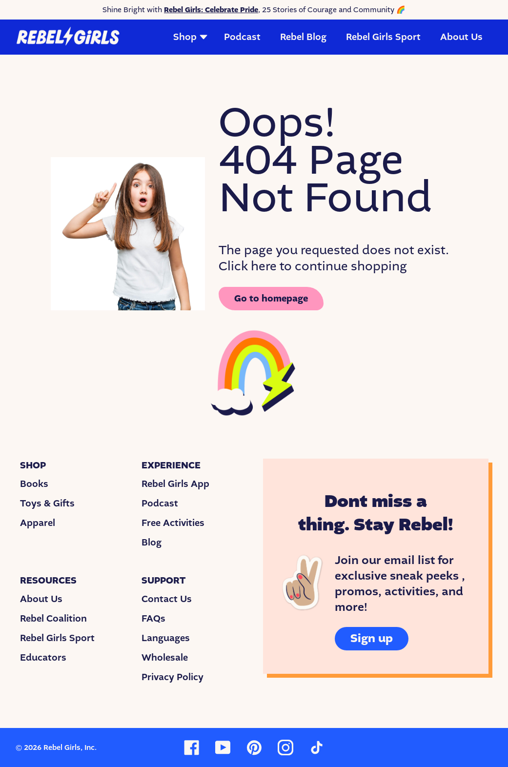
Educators (43, 657)
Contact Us (167, 599)
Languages (166, 638)
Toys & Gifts (47, 503)
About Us (461, 37)
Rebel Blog (303, 37)
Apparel (37, 523)
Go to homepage (271, 298)
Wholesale (165, 657)
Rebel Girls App (175, 484)
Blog (152, 542)
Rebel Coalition (53, 618)
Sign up (371, 638)
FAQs (153, 618)
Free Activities (173, 523)
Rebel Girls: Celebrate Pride (211, 10)
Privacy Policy (172, 677)
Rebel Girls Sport (383, 37)
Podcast (242, 37)
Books (34, 484)
